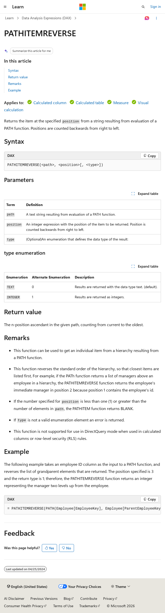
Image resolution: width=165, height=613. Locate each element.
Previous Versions (44, 598)
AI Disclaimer (14, 598)
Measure (121, 102)
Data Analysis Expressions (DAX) (46, 17)
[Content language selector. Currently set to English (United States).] (27, 587)
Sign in (155, 6)
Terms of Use (63, 605)
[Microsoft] (82, 7)
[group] (82, 508)
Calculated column (49, 102)
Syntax (13, 70)
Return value (18, 77)
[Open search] (143, 6)
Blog (67, 598)
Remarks (14, 83)
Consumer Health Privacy (23, 605)
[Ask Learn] (147, 18)
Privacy (108, 598)
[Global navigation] (5, 6)
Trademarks (88, 605)
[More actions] (156, 18)
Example (14, 90)
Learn (9, 17)
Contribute (88, 598)
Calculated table (90, 102)
